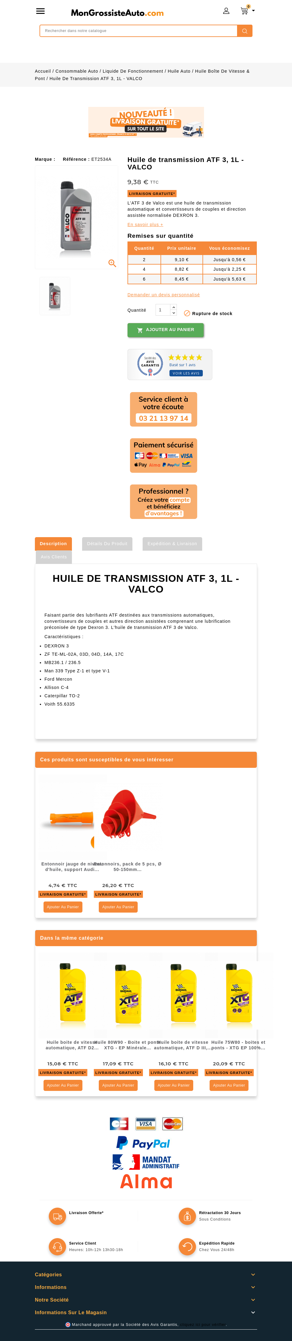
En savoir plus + (145, 224)
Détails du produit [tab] (107, 543)
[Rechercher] (146, 31)
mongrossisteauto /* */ (117, 12)
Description (53, 543)
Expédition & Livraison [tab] (172, 543)
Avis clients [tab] (54, 556)
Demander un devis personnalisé (163, 294)
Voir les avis (186, 373)
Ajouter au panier (165, 330)
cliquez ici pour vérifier (203, 1325)
